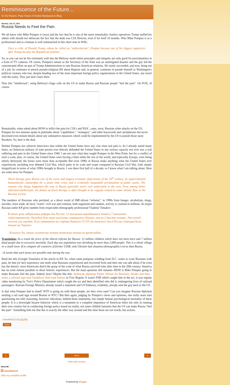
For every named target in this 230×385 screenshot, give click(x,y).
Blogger (83, 382)
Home (76, 355)
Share (7, 324)
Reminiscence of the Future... (38, 9)
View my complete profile (13, 375)
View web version (77, 361)
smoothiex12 (11, 371)
